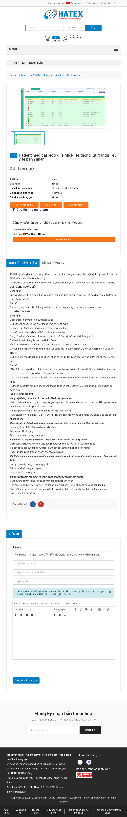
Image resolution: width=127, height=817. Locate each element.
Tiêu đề (17, 547)
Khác (54, 179)
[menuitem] (17, 603)
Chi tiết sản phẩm (23, 263)
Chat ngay (76, 205)
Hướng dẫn (105, 3)
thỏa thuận (57, 193)
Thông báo (92, 3)
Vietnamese (75, 3)
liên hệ (55, 184)
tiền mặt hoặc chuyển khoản (65, 188)
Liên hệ (51, 205)
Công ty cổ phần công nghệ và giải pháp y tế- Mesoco (47, 222)
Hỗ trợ (117, 3)
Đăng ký (90, 730)
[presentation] (17, 603)
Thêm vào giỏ (24, 205)
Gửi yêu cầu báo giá (26, 680)
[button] (23, 609)
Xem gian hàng (63, 239)
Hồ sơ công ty (53, 263)
